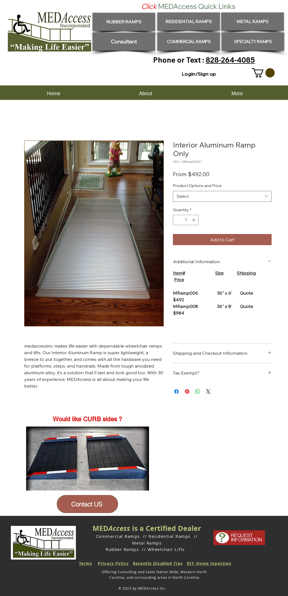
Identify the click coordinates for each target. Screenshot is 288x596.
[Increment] (194, 220)
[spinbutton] (186, 220)
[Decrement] (177, 220)
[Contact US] (87, 504)
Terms (85, 563)
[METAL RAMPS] (252, 22)
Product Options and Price (197, 185)
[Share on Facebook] (176, 391)
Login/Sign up (199, 74)
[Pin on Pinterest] (187, 391)
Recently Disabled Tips (158, 563)
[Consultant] (124, 42)
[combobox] (222, 196)
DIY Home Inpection (209, 563)
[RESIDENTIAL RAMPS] (188, 22)
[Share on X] (208, 391)
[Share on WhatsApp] (197, 391)
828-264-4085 (230, 60)
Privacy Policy (113, 563)
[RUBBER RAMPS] (124, 22)
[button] (263, 72)
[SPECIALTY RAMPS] (253, 42)
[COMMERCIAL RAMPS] (188, 42)
